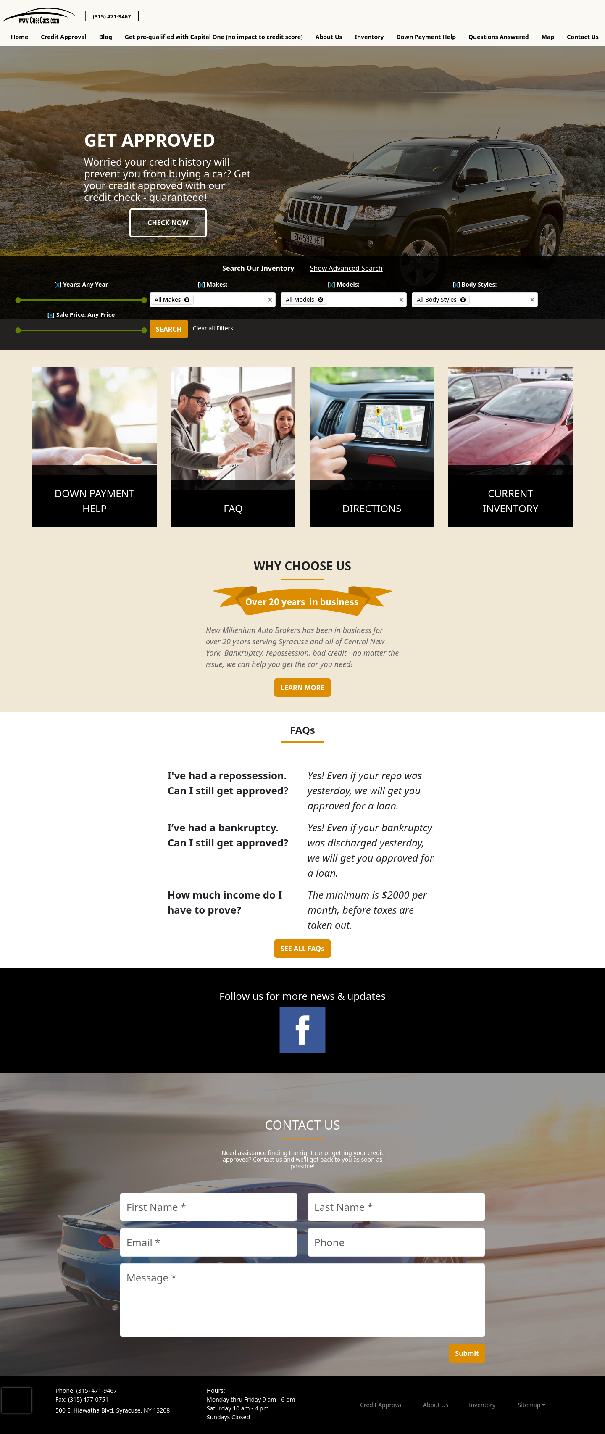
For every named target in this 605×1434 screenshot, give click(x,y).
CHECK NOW (168, 222)
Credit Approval (63, 37)
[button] (270, 300)
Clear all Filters (213, 328)
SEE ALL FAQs (302, 948)
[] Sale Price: (81, 315)
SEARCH (169, 329)
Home (19, 37)
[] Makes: (213, 284)
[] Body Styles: (475, 284)
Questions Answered (498, 37)
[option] (172, 300)
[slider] (18, 300)
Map (548, 37)
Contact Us (583, 37)
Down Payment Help (426, 37)
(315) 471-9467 (112, 16)
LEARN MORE (302, 687)
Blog (105, 37)
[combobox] (229, 300)
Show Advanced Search (346, 268)
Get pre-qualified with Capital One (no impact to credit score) (214, 37)
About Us (329, 37)
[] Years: (81, 284)
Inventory (369, 37)
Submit (467, 1353)
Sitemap (529, 1405)
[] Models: (343, 284)
